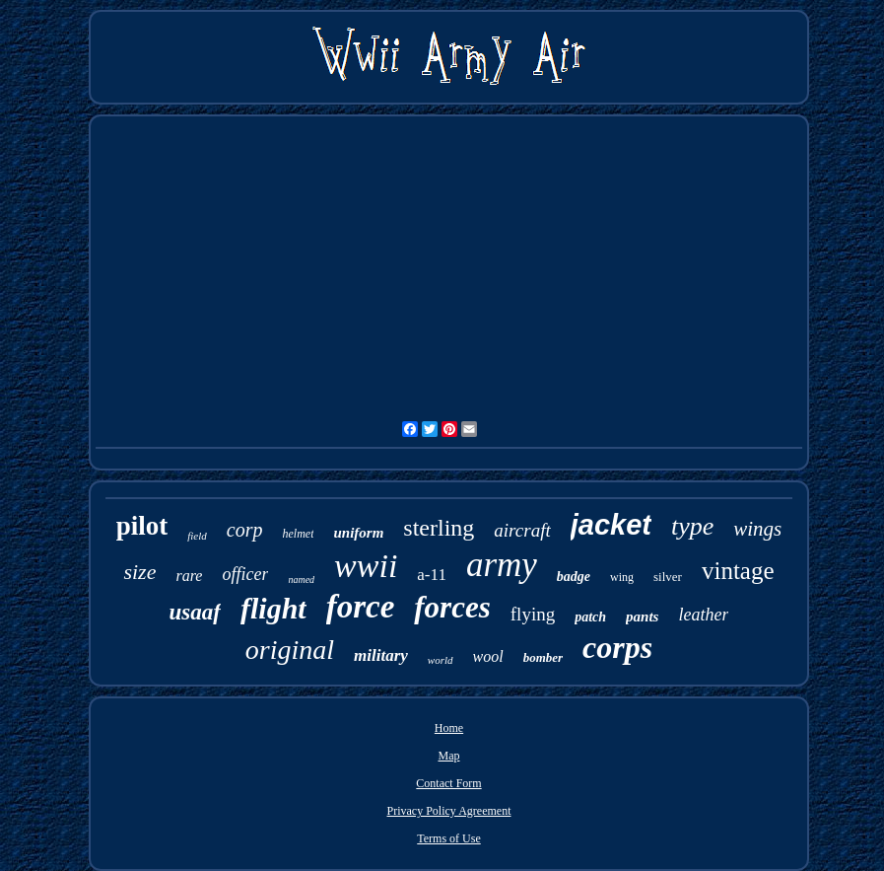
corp (245, 530)
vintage (738, 570)
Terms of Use (448, 838)
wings (757, 529)
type (692, 526)
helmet (297, 534)
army (501, 564)
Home (449, 728)
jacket (611, 525)
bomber (543, 657)
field (197, 536)
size (139, 571)
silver (667, 576)
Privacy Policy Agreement (449, 811)
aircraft (522, 530)
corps (617, 647)
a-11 (431, 574)
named (301, 579)
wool (488, 656)
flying (532, 614)
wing (622, 577)
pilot (142, 526)
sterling (438, 528)
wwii (365, 565)
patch (590, 617)
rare (188, 575)
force (360, 606)
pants (642, 616)
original (289, 649)
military (381, 655)
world (440, 660)
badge (573, 576)
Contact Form (448, 783)
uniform (358, 533)
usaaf (195, 612)
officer (245, 574)
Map (448, 755)
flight (273, 608)
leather (703, 614)
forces (452, 607)
